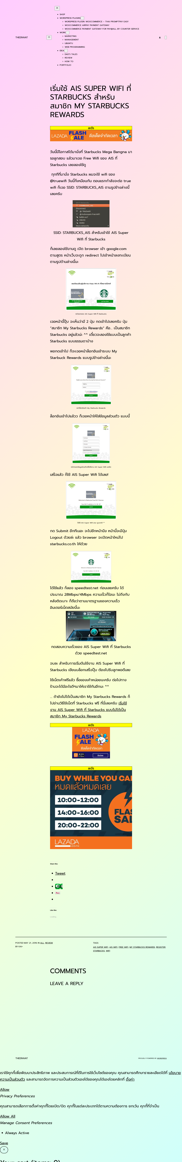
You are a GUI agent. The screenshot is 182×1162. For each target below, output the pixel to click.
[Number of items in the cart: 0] (166, 37)
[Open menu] (49, 37)
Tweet (60, 873)
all (42, 942)
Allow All (7, 1116)
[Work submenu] (67, 32)
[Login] (160, 37)
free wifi (123, 947)
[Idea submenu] (66, 50)
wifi (108, 950)
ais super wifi (100, 947)
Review (49, 942)
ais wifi (113, 947)
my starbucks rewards (142, 947)
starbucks (99, 950)
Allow (4, 1089)
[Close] (4, 1149)
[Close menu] (57, 8)
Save (4, 1143)
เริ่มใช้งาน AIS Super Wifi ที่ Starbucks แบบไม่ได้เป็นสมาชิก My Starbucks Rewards (88, 710)
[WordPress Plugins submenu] (82, 18)
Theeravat (21, 37)
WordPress (162, 1058)
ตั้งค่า (130, 1079)
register (160, 947)
